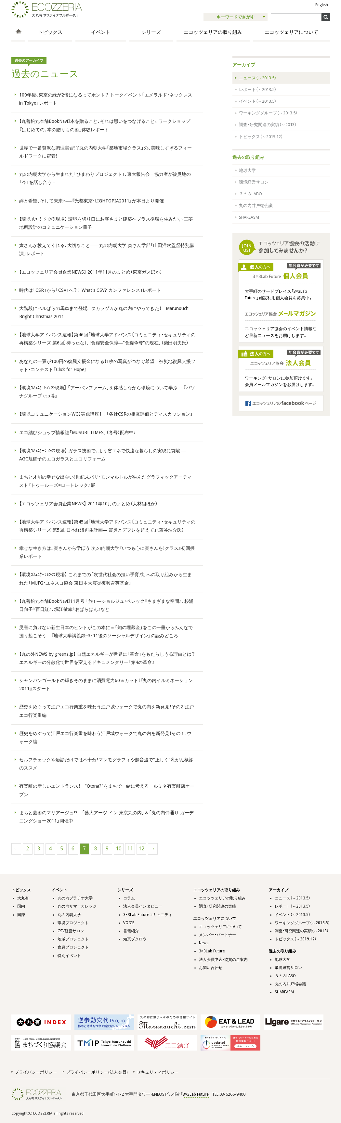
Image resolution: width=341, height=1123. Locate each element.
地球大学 (247, 170)
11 (130, 848)
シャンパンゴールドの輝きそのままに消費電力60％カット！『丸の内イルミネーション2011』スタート (106, 684)
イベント (101, 32)
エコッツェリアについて (291, 32)
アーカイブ (243, 64)
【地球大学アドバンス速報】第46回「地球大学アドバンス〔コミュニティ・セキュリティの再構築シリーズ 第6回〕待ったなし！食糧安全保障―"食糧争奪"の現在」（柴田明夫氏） (107, 338)
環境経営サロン (254, 182)
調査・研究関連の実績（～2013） (267, 124)
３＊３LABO (250, 193)
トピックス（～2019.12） (261, 136)
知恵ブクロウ (135, 939)
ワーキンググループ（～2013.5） (268, 112)
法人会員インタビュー (142, 906)
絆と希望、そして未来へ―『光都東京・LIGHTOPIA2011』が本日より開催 (91, 200)
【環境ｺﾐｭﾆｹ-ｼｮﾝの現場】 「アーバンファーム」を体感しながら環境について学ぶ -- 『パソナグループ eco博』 (107, 391)
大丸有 (23, 898)
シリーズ (151, 32)
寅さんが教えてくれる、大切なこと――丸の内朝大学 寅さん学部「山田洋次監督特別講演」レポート (106, 249)
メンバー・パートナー (217, 935)
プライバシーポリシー (36, 1072)
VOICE (128, 923)
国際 (21, 914)
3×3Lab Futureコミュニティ (147, 914)
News (203, 943)
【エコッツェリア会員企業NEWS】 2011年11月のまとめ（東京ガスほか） (90, 272)
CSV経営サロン (71, 931)
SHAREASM (249, 217)
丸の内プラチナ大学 (75, 898)
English (321, 5)
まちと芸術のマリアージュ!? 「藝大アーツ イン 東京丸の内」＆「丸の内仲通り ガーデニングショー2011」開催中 (106, 816)
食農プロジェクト (73, 947)
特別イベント (69, 955)
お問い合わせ (210, 967)
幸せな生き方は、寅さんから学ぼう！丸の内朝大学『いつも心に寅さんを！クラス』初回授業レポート (107, 552)
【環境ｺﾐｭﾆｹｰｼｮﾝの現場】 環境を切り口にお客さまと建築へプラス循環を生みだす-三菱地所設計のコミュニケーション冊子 (106, 223)
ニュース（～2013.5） (257, 77)
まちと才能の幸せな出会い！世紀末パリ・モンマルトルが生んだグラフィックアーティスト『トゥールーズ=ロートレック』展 (105, 481)
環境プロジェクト (73, 923)
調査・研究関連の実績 (217, 906)
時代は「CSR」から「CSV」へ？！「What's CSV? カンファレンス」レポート (90, 290)
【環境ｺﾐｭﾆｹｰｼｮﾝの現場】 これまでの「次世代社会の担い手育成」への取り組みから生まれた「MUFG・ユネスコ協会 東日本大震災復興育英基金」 (105, 578)
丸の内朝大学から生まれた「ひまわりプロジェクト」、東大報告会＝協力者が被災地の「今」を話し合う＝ (105, 178)
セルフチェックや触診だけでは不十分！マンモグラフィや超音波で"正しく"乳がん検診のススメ (106, 763)
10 (119, 848)
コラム (129, 898)
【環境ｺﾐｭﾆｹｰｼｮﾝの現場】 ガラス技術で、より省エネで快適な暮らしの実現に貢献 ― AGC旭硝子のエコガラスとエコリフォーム (102, 454)
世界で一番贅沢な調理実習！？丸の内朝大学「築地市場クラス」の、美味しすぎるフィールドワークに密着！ (105, 152)
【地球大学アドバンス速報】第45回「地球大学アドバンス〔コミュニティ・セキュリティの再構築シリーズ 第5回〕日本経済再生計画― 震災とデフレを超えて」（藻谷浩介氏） (107, 526)
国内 (21, 906)
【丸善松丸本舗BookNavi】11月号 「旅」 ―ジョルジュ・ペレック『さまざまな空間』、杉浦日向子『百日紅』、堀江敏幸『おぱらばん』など (106, 605)
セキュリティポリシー (158, 1072)
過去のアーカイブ (29, 60)
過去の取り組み (248, 157)
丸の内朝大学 (69, 914)
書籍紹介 (131, 931)
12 (141, 848)
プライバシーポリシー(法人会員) (96, 1072)
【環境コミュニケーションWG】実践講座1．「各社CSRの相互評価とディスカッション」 (106, 414)
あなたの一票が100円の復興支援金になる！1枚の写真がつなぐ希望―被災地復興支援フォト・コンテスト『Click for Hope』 (107, 365)
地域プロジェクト (73, 939)
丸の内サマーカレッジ (77, 906)
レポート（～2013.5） (257, 89)
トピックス (50, 32)
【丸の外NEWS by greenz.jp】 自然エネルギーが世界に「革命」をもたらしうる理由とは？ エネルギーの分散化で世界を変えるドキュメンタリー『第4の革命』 (107, 658)
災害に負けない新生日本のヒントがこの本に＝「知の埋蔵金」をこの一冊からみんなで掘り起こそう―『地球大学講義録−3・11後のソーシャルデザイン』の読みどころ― (106, 631)
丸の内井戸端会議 (256, 205)
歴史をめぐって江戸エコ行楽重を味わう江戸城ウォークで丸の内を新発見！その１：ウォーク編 (105, 737)
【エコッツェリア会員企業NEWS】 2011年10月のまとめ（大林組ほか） (88, 503)
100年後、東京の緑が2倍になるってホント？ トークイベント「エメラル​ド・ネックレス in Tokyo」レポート (105, 99)
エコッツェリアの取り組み (213, 32)
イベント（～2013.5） (257, 101)
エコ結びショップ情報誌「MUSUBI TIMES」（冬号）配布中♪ (77, 432)
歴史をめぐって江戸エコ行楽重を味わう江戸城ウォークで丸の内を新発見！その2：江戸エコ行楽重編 (106, 710)
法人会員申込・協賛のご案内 (223, 959)
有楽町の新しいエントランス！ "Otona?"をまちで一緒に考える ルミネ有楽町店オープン (106, 790)
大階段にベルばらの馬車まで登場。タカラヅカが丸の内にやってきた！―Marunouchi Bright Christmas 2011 (104, 312)
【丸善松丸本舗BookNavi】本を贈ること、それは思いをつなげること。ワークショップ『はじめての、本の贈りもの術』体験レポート (104, 125)
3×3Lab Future (212, 951)
